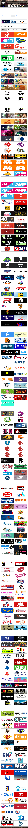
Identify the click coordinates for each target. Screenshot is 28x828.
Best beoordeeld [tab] (10, 18)
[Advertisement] (14, 11)
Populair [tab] (3, 18)
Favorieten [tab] (7, 15)
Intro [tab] (3, 15)
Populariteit (15, 29)
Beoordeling (23, 29)
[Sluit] (26, 6)
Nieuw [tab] (13, 15)
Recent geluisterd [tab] (19, 15)
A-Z (8, 29)
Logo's (3, 29)
